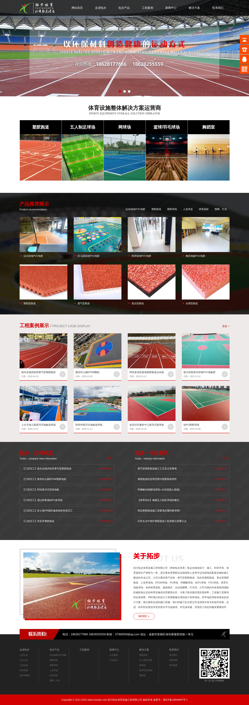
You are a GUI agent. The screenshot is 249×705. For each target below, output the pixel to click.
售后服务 (173, 665)
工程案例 (147, 7)
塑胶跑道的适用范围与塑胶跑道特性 (157, 479)
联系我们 (217, 7)
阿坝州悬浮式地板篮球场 (88, 424)
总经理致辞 (25, 675)
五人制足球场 (82, 127)
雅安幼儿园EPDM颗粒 (87, 372)
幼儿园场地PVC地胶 (89, 256)
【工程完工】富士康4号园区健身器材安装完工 (47, 510)
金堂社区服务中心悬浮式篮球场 (146, 424)
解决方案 (194, 7)
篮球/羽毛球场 (166, 127)
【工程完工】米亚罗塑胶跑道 (38, 521)
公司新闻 (113, 655)
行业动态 (113, 660)
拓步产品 (124, 7)
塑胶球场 (172, 209)
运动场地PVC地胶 (135, 209)
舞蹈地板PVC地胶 (195, 256)
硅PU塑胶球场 (191, 424)
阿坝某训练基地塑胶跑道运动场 (146, 372)
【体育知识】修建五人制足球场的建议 (158, 500)
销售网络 (173, 660)
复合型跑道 (138, 303)
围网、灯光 (221, 209)
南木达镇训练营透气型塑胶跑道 (38, 372)
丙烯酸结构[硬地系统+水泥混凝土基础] (159, 489)
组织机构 (24, 670)
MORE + (144, 616)
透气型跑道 (84, 303)
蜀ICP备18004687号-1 (175, 699)
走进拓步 (100, 7)
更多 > (225, 326)
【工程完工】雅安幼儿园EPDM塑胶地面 (44, 479)
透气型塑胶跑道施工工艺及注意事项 (157, 468)
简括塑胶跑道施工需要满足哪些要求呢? (159, 510)
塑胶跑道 (40, 127)
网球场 (124, 127)
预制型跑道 (29, 303)
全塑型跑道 (192, 303)
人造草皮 (188, 209)
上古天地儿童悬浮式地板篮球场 (38, 424)
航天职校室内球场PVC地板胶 (200, 372)
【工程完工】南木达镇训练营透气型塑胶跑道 (46, 468)
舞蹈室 (208, 127)
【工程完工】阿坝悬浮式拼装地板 (40, 489)
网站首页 (77, 7)
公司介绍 (24, 655)
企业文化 (24, 660)
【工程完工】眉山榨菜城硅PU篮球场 (42, 500)
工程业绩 (24, 665)
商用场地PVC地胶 (141, 256)
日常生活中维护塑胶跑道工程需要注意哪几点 (162, 521)
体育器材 (204, 209)
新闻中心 (171, 7)
